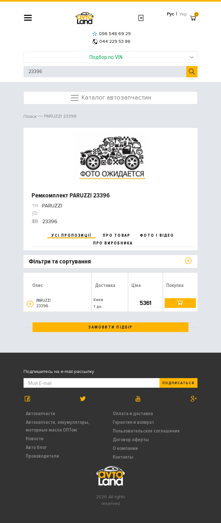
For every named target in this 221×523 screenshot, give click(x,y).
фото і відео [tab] (157, 235)
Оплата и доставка (133, 413)
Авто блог (36, 447)
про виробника (113, 243)
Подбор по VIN (141, 57)
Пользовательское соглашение (146, 431)
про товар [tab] (116, 235)
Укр (183, 14)
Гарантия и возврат (133, 422)
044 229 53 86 (111, 41)
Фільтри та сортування (60, 261)
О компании (125, 448)
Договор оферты (131, 439)
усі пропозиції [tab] (71, 235)
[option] (111, 157)
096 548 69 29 (111, 33)
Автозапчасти (40, 413)
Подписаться (178, 383)
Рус (170, 14)
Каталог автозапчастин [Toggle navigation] (110, 98)
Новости (34, 439)
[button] (30, 304)
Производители (42, 456)
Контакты (123, 457)
